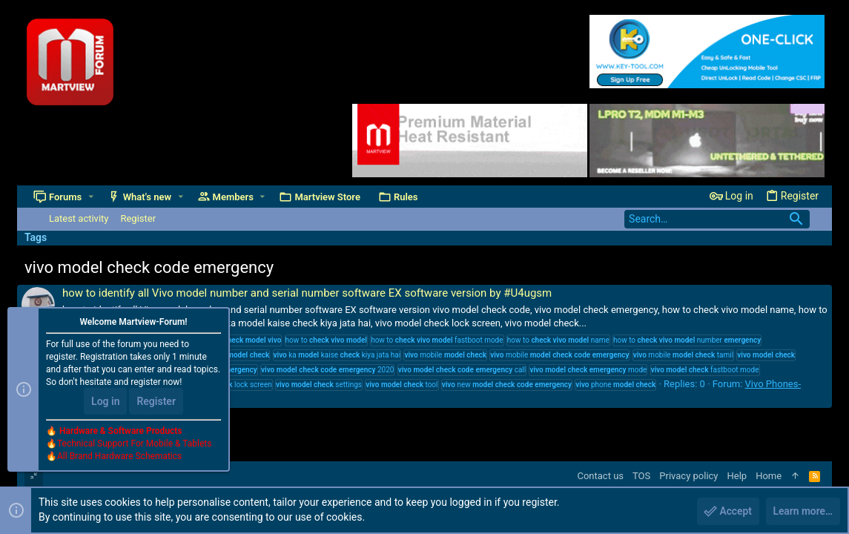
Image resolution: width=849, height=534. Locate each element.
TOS (641, 475)
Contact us (600, 475)
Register (156, 402)
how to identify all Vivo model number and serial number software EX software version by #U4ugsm (307, 293)
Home (769, 475)
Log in (105, 402)
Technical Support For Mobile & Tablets (134, 444)
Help (737, 475)
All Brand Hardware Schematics (119, 457)
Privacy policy (688, 475)
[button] (91, 197)
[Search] (717, 219)
